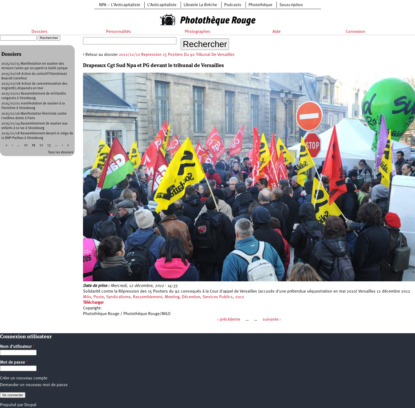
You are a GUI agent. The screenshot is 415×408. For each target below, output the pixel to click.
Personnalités (118, 32)
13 (49, 145)
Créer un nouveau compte (23, 378)
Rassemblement (147, 297)
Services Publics (218, 297)
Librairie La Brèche (200, 5)
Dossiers (39, 32)
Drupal (30, 405)
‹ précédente (228, 319)
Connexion (355, 32)
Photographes (197, 32)
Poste (98, 297)
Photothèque (260, 5)
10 (26, 145)
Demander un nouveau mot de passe (34, 385)
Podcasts (232, 5)
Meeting (172, 297)
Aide (276, 32)
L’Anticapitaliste (161, 5)
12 (41, 145)
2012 (239, 297)
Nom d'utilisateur (17, 347)
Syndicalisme (118, 297)
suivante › (272, 319)
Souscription (291, 5)
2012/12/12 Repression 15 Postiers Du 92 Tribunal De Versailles (177, 55)
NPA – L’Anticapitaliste (119, 5)
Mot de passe (14, 362)
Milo (87, 297)
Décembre (191, 297)
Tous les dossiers (60, 152)
